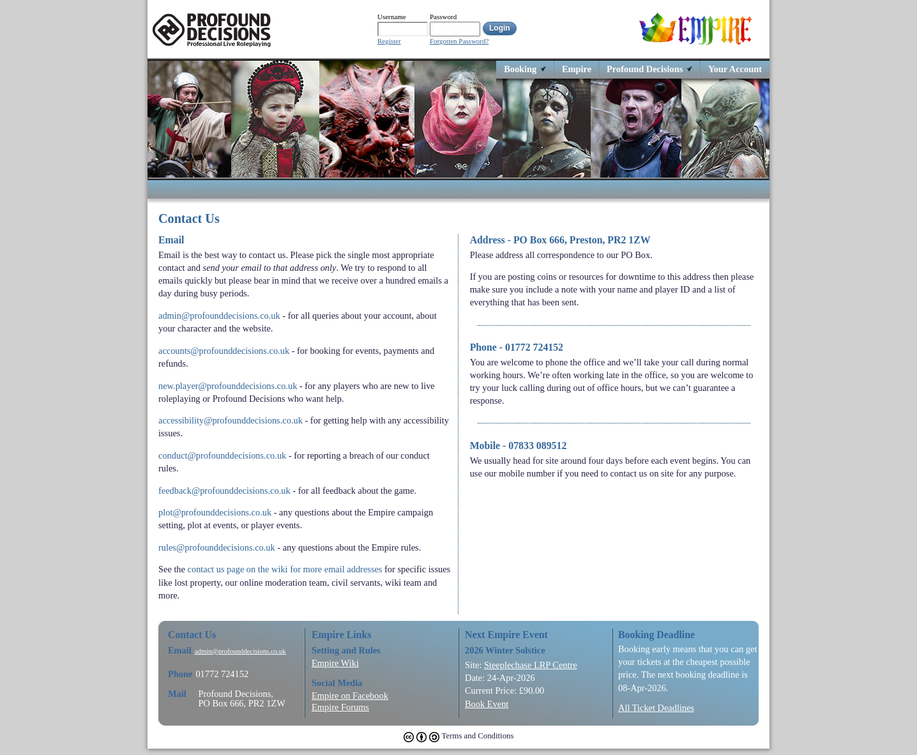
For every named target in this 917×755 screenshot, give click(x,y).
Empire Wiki (335, 663)
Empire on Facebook (350, 695)
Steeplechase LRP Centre (530, 665)
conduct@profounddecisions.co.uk (222, 455)
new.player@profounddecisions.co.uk (227, 386)
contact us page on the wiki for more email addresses (285, 569)
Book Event (486, 703)
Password (443, 16)
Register (389, 41)
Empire (576, 68)
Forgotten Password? (459, 41)
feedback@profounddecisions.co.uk (224, 490)
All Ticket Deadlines (656, 708)
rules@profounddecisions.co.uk (216, 547)
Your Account (735, 68)
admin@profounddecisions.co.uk (219, 315)
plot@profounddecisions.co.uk (214, 512)
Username (391, 16)
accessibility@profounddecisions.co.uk (230, 420)
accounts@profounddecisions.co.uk (223, 351)
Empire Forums (340, 707)
